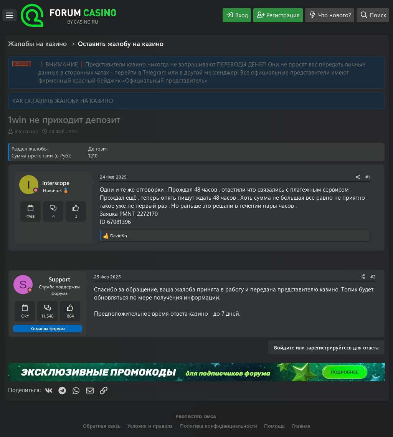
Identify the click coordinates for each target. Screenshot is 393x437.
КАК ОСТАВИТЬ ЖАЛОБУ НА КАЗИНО (62, 100)
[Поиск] (373, 15)
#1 (367, 177)
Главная (301, 425)
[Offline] (35, 190)
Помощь (274, 425)
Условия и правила (150, 425)
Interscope (26, 131)
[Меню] (9, 15)
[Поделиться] (358, 176)
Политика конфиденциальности (218, 425)
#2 (373, 276)
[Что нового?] (329, 15)
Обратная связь (102, 425)
